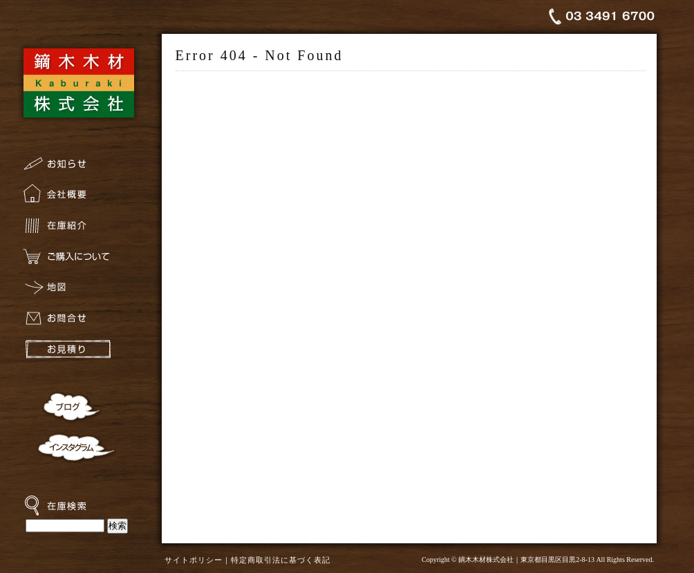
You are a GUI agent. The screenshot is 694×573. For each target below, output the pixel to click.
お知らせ (78, 166)
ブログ (70, 406)
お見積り (78, 353)
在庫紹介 (78, 229)
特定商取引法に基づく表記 (280, 560)
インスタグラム (76, 446)
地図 (78, 291)
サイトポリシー (194, 560)
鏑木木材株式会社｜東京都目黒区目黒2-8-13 (526, 559)
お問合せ (78, 322)
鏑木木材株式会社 (78, 81)
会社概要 (78, 198)
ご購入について (78, 260)
